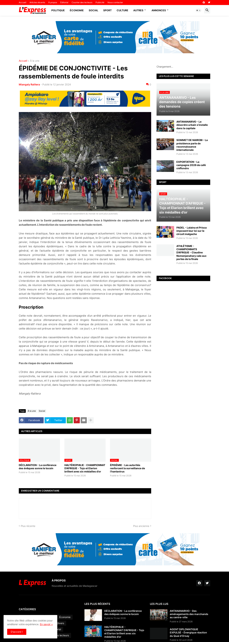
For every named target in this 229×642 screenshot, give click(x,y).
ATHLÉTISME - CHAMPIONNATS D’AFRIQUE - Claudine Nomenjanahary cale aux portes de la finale (191, 252)
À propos (52, 2)
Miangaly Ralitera (29, 84)
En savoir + (46, 624)
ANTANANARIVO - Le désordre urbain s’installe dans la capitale (192, 125)
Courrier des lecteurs (82, 2)
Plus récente (28, 525)
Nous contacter (115, 2)
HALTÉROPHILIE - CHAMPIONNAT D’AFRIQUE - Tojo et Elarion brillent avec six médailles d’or (84, 468)
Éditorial (64, 2)
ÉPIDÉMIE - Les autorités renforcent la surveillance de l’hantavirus (127, 468)
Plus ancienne (141, 525)
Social (93, 10)
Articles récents (37, 2)
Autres (138, 10)
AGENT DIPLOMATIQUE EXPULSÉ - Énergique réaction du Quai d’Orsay (188, 632)
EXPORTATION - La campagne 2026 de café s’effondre (191, 165)
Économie (77, 10)
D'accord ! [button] (17, 631)
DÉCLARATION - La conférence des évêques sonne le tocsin (37, 466)
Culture (122, 10)
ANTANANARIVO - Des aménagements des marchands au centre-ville (189, 614)
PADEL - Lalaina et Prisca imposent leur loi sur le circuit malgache (191, 231)
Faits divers (57, 623)
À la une (34, 61)
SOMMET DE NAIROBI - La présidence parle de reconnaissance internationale (192, 144)
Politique (58, 10)
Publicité (100, 2)
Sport (107, 10)
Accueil (22, 2)
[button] (198, 10)
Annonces (159, 10)
